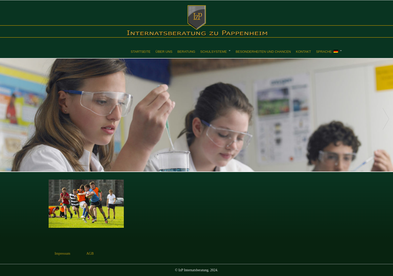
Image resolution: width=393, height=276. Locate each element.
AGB (90, 253)
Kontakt (303, 51)
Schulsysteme (213, 51)
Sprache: (327, 51)
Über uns (164, 51)
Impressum (62, 253)
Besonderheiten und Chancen (263, 51)
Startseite (141, 51)
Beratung (186, 51)
